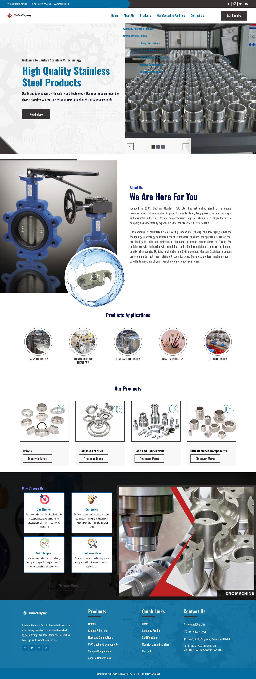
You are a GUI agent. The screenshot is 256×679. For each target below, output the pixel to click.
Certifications (149, 637)
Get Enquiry (234, 15)
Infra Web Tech (153, 673)
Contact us (148, 651)
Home (114, 15)
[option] (190, 88)
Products (145, 15)
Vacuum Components (99, 651)
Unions (27, 450)
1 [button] (153, 147)
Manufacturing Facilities (171, 15)
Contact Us (197, 15)
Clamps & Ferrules (91, 450)
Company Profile (151, 630)
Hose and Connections (149, 450)
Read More (36, 114)
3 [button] (163, 147)
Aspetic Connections (99, 658)
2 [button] (158, 147)
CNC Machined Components (208, 450)
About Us (129, 15)
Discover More (37, 458)
